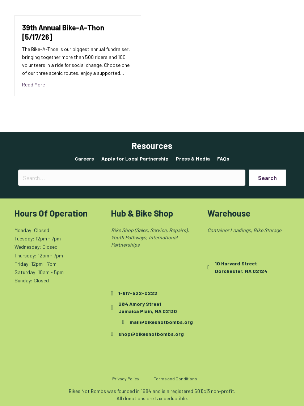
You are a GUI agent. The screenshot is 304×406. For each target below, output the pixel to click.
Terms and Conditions (175, 378)
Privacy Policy (125, 378)
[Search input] (131, 178)
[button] (267, 178)
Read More (33, 84)
